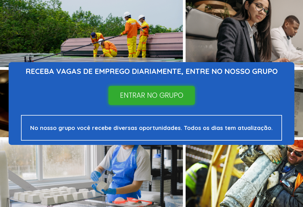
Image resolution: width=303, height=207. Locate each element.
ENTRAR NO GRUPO (151, 95)
